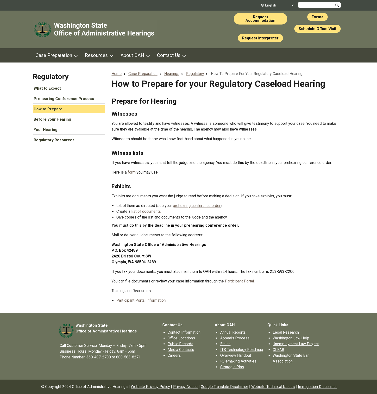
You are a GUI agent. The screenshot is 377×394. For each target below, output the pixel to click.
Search (337, 5)
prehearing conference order (196, 205)
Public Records (180, 344)
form (132, 172)
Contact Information (184, 332)
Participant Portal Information (141, 300)
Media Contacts (181, 349)
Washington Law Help (291, 338)
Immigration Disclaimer (317, 386)
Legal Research (286, 332)
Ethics (225, 344)
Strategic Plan (232, 367)
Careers (174, 355)
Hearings (171, 73)
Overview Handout (235, 355)
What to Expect (47, 88)
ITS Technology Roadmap (241, 349)
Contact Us (168, 55)
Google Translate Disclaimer (224, 386)
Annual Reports (233, 332)
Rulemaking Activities (238, 361)
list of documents (146, 211)
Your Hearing (45, 129)
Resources (96, 55)
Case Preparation (54, 55)
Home (117, 73)
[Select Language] (279, 5)
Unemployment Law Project (296, 344)
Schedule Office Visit (317, 28)
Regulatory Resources (54, 140)
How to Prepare (48, 109)
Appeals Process (235, 338)
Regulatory (51, 76)
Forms (317, 17)
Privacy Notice (185, 386)
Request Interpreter (260, 38)
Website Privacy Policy (150, 386)
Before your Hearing (52, 119)
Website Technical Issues (273, 386)
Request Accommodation (260, 19)
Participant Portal (239, 281)
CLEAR (278, 349)
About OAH (132, 55)
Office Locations (181, 338)
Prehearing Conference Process (64, 98)
